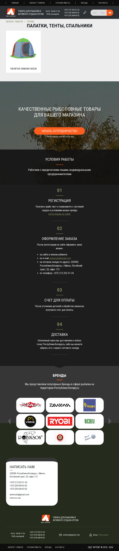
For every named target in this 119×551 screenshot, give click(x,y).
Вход (95, 535)
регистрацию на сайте (59, 214)
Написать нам (15, 498)
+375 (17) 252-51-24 (71, 10)
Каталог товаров (37, 3)
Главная (15, 3)
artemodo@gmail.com (60, 258)
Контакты (103, 3)
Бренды (84, 3)
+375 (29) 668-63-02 (71, 15)
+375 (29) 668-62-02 (71, 13)
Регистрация (103, 535)
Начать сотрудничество (59, 131)
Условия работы (63, 3)
